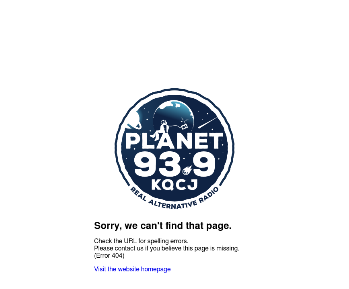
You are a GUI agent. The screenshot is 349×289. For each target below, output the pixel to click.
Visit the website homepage (132, 269)
